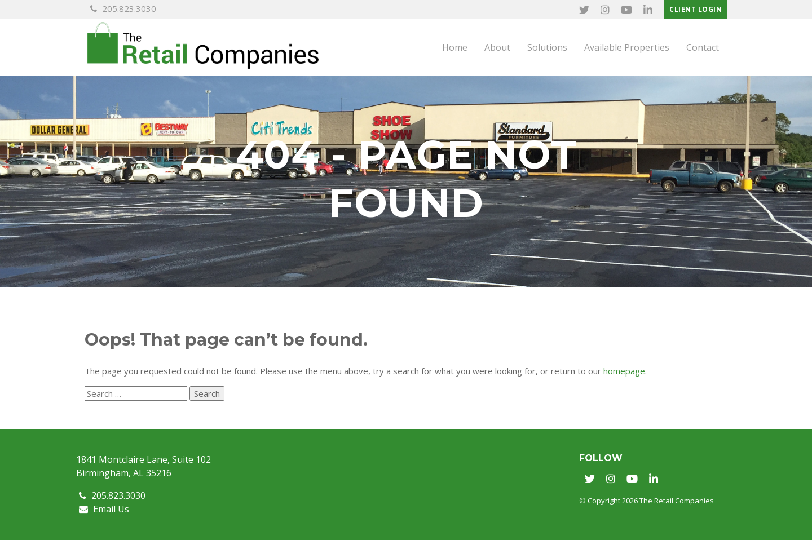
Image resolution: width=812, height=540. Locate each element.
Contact (702, 47)
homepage (624, 371)
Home (454, 47)
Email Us (104, 509)
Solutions (547, 47)
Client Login (695, 9)
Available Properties (626, 47)
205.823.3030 (123, 8)
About (497, 47)
